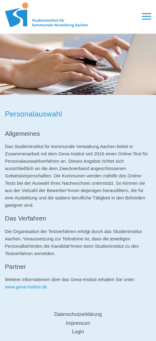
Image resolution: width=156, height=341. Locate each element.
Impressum (78, 323)
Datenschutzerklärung (78, 314)
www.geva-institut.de (26, 286)
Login (78, 331)
